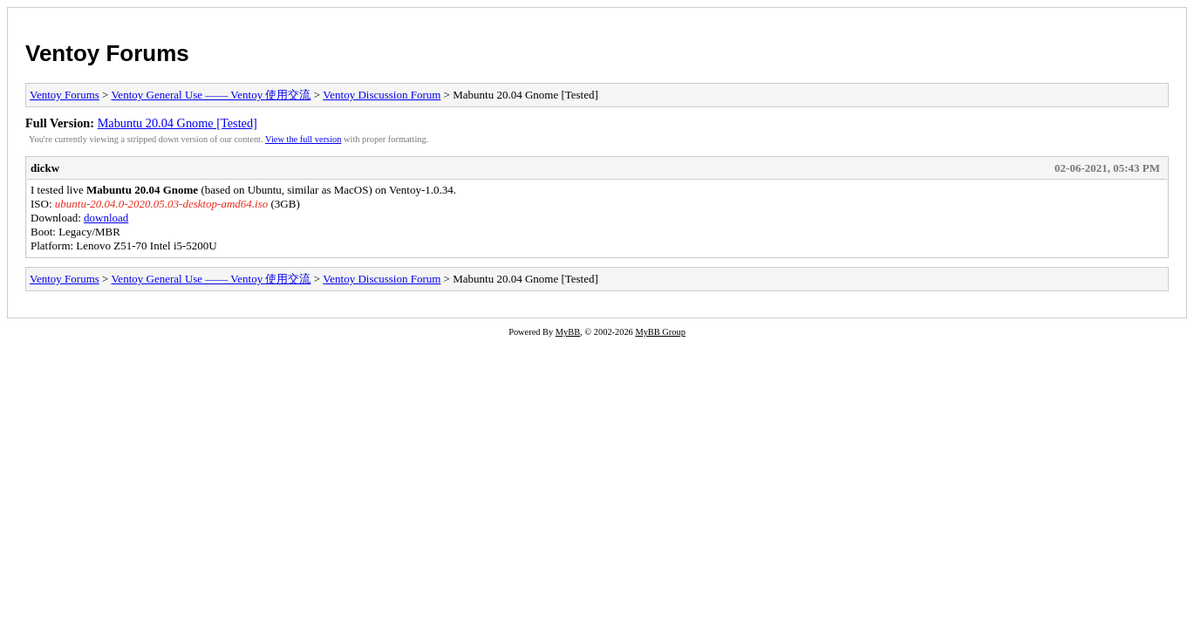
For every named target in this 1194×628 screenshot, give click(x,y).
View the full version (303, 139)
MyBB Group (660, 332)
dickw (45, 167)
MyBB (568, 332)
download (106, 217)
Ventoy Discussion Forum (381, 94)
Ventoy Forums (107, 53)
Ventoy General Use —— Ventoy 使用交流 (210, 94)
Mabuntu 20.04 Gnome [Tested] (177, 123)
